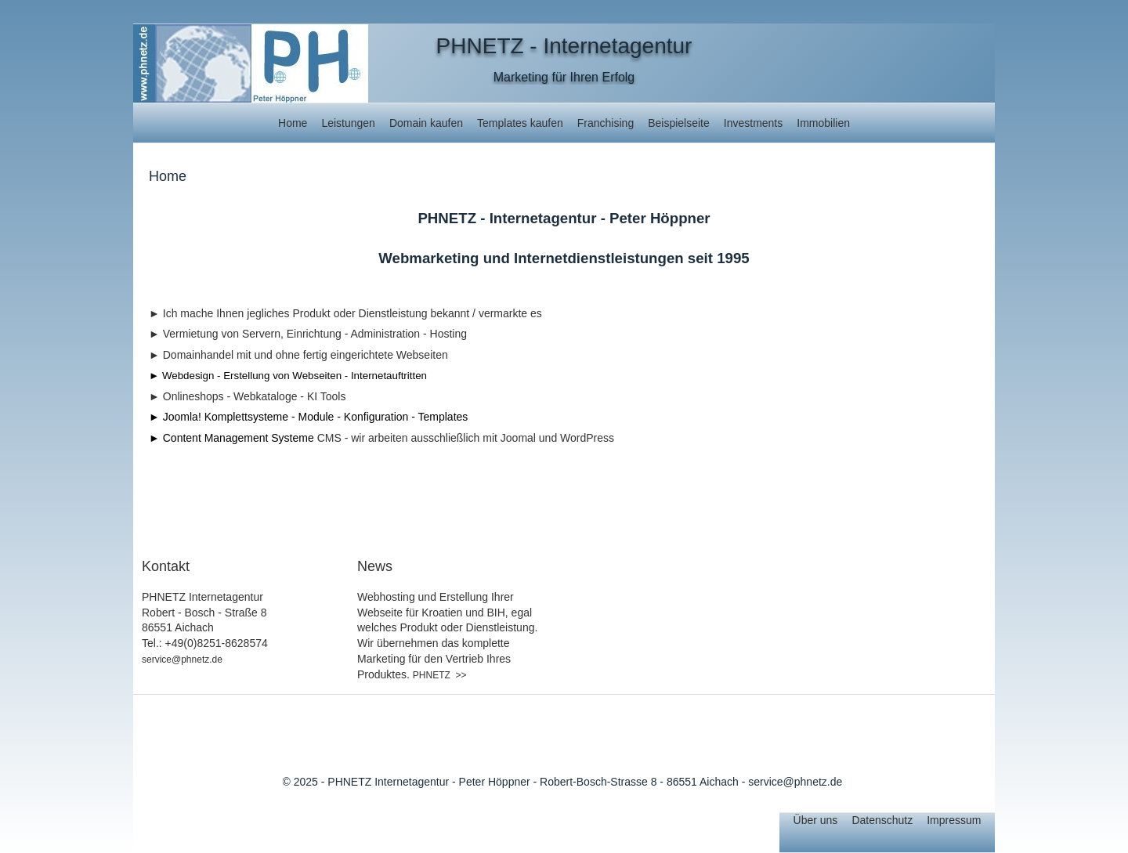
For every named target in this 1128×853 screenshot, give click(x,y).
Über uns (816, 820)
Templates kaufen (520, 123)
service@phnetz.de (182, 659)
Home (292, 123)
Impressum (954, 820)
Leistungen (348, 123)
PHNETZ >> (440, 675)
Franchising (605, 123)
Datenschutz (882, 820)
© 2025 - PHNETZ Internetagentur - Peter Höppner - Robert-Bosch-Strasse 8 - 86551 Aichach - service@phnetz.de (563, 781)
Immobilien (823, 123)
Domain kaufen (426, 123)
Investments (753, 123)
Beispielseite (679, 123)
